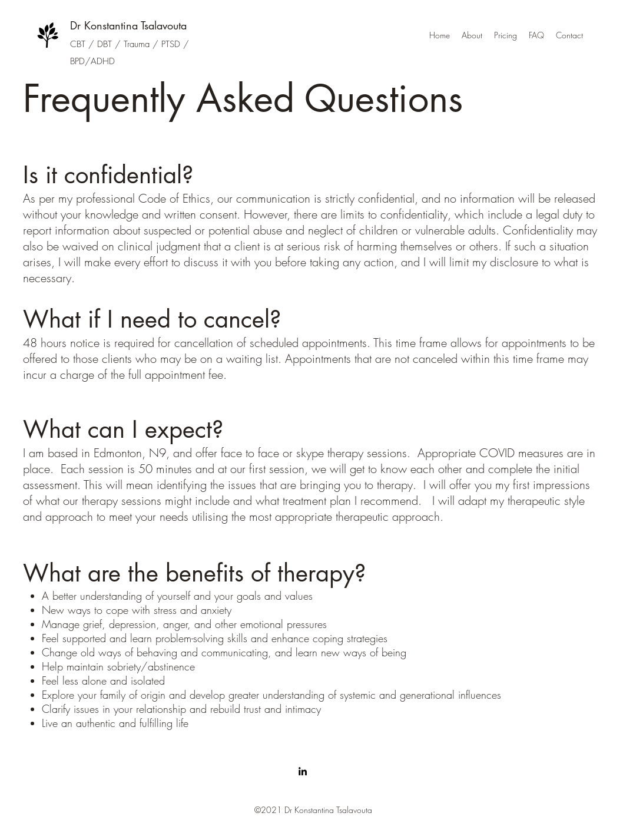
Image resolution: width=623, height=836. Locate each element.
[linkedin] (303, 771)
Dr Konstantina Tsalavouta (128, 25)
